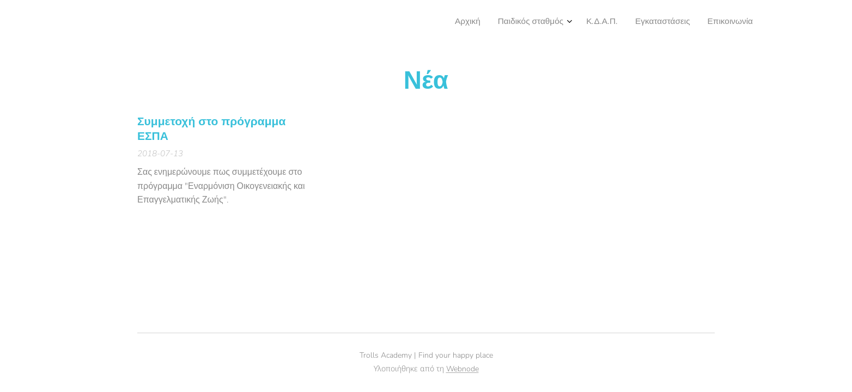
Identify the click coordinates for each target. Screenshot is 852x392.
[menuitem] (680, 22)
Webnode (462, 369)
